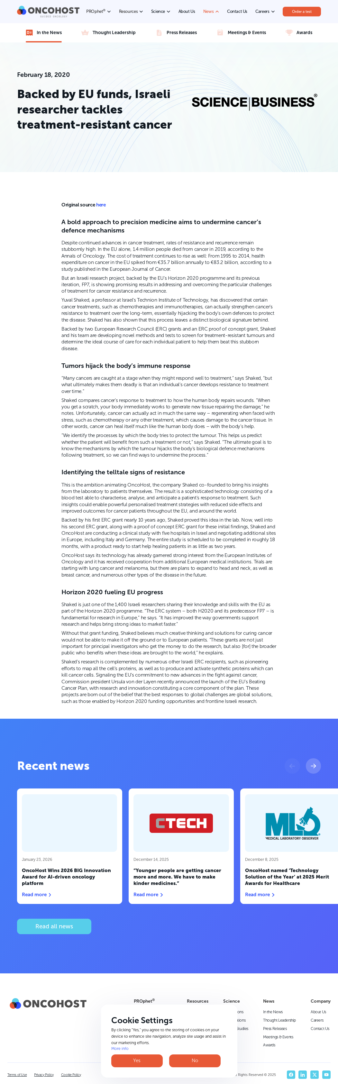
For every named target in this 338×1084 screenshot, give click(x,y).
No (195, 1060)
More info (120, 1048)
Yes (137, 1060)
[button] (292, 766)
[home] (48, 11)
